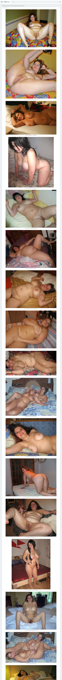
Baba (7, 1)
